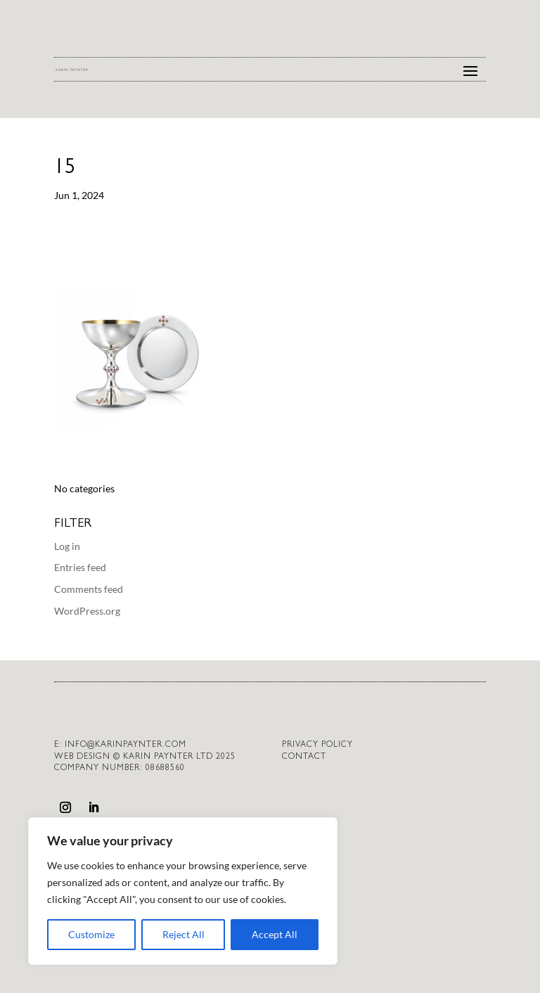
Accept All (274, 934)
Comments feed (88, 589)
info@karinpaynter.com (125, 745)
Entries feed (80, 567)
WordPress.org (87, 611)
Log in (67, 546)
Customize (91, 934)
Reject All (183, 934)
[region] (183, 891)
